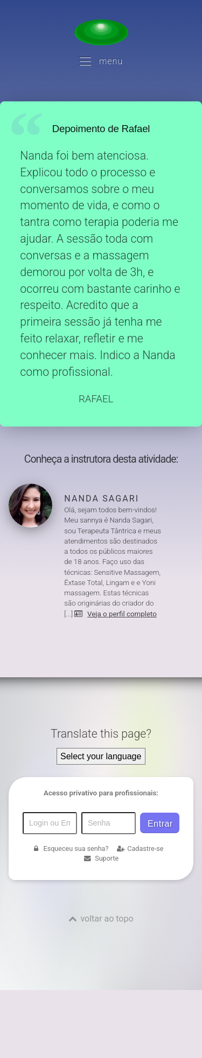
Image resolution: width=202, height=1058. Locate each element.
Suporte (101, 858)
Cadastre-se (140, 848)
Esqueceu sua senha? (70, 848)
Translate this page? (101, 733)
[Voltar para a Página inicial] (101, 32)
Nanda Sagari (101, 498)
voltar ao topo (106, 918)
